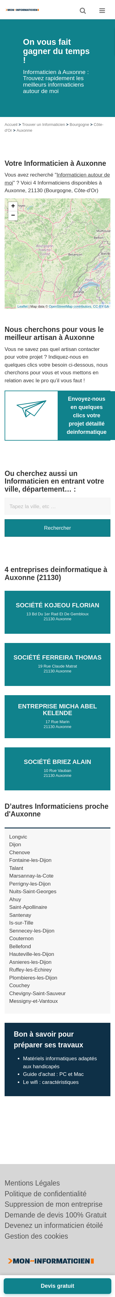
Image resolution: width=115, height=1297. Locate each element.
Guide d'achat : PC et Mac (53, 1082)
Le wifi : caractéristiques (51, 1090)
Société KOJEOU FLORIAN (57, 613)
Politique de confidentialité (45, 1194)
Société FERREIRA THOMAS (57, 665)
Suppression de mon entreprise (54, 1204)
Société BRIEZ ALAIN (57, 770)
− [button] (13, 224)
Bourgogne (79, 132)
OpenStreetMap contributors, (71, 315)
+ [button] (13, 215)
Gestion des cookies (36, 1236)
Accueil (11, 132)
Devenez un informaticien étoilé (54, 1225)
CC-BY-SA (101, 315)
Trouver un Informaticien (43, 132)
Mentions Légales (32, 1183)
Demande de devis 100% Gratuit (55, 1215)
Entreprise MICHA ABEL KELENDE (57, 718)
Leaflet (22, 315)
